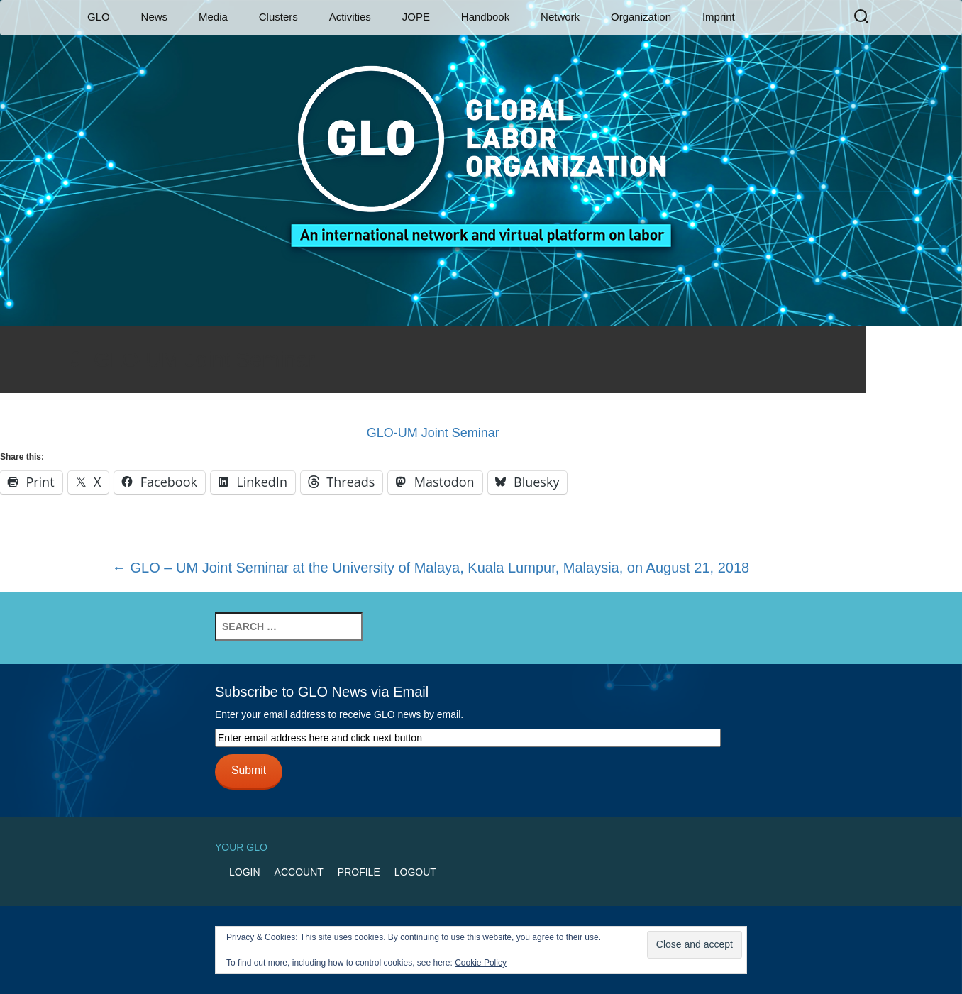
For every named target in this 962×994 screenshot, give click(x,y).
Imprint (718, 17)
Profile (359, 872)
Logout (415, 872)
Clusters (278, 17)
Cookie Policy (481, 963)
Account (299, 872)
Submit (248, 770)
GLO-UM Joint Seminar (433, 433)
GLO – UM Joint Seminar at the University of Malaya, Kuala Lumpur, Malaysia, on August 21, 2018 (430, 567)
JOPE (416, 17)
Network (560, 17)
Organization (641, 17)
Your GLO (241, 847)
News (154, 17)
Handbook (485, 17)
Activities (350, 17)
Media (213, 17)
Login (244, 872)
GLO (98, 17)
